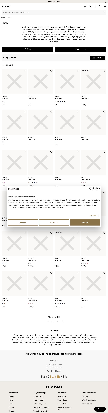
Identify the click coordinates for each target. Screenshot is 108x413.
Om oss (85, 397)
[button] (80, 49)
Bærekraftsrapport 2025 (64, 408)
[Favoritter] (95, 6)
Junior (11, 407)
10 (57, 322)
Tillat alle (85, 222)
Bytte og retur (38, 400)
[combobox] (52, 12)
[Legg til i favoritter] (25, 71)
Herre (11, 400)
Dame (11, 397)
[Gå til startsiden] (6, 6)
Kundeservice (38, 397)
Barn (11, 404)
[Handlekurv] (99, 6)
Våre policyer (62, 400)
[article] (14, 85)
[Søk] (104, 12)
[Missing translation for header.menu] (105, 6)
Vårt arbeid (62, 397)
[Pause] (106, 1)
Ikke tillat (23, 222)
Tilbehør (12, 411)
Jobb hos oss (87, 404)
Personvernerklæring (41, 407)
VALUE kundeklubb (89, 400)
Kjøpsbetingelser (39, 404)
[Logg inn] (90, 6)
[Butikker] (85, 6)
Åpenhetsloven (63, 404)
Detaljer (93, 216)
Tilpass (54, 222)
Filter (27, 49)
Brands (3, 17)
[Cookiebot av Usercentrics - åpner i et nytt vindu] (90, 189)
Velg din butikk (97, 58)
